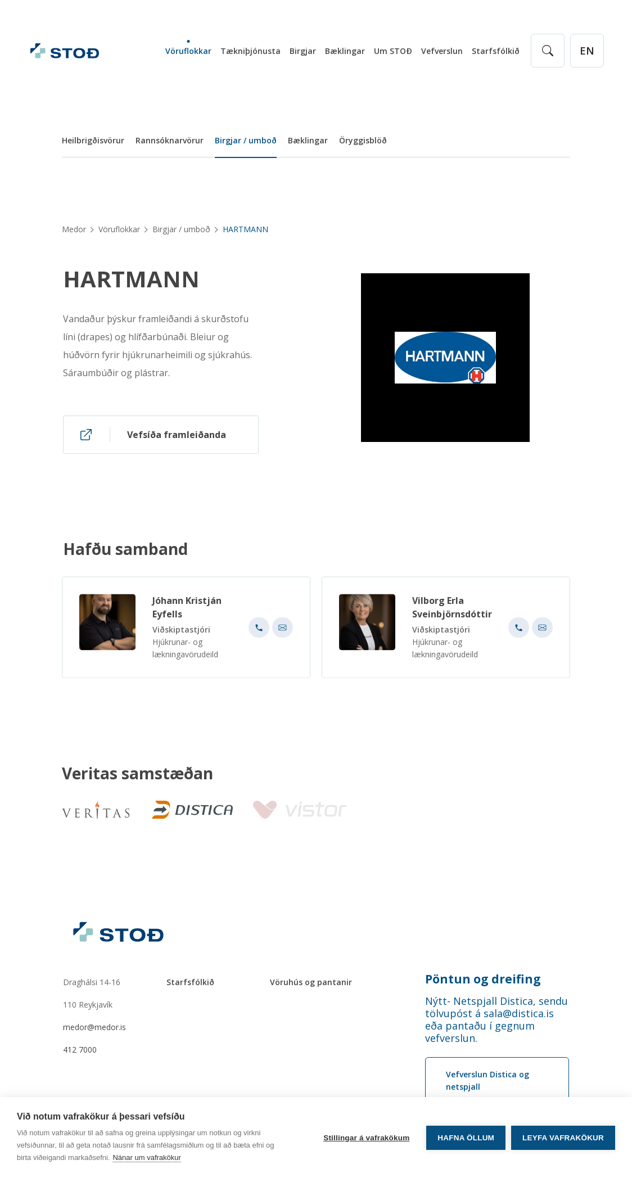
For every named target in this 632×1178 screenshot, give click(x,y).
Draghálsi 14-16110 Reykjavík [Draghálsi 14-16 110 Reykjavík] (91, 993)
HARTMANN (131, 279)
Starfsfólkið (496, 51)
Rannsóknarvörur (170, 140)
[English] (587, 50)
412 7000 (80, 1049)
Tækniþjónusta (250, 51)
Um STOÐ (393, 51)
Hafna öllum (465, 1138)
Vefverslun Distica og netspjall (487, 1080)
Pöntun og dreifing (483, 979)
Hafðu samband (125, 553)
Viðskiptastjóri (181, 634)
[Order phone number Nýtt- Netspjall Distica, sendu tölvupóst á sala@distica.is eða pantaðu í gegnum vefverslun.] (497, 1019)
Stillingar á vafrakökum (366, 1138)
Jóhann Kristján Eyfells (187, 612)
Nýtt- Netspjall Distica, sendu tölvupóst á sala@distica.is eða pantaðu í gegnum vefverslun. (496, 1019)
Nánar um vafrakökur (146, 1157)
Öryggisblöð (363, 140)
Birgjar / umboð (246, 140)
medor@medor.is (94, 1027)
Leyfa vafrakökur (563, 1138)
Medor (74, 229)
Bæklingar (345, 51)
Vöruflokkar (188, 51)
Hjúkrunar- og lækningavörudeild (185, 652)
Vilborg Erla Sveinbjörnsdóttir (452, 612)
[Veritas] (95, 810)
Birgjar (303, 51)
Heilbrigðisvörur (93, 140)
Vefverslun (442, 51)
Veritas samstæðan (137, 773)
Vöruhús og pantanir (311, 982)
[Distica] (190, 810)
